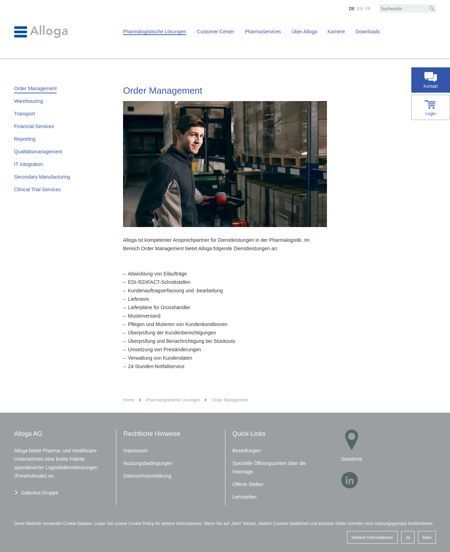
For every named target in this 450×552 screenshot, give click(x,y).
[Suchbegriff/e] (407, 9)
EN (360, 8)
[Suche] (431, 8)
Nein (427, 537)
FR (368, 8)
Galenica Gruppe (39, 493)
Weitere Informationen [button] (372, 537)
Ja (408, 537)
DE (352, 8)
